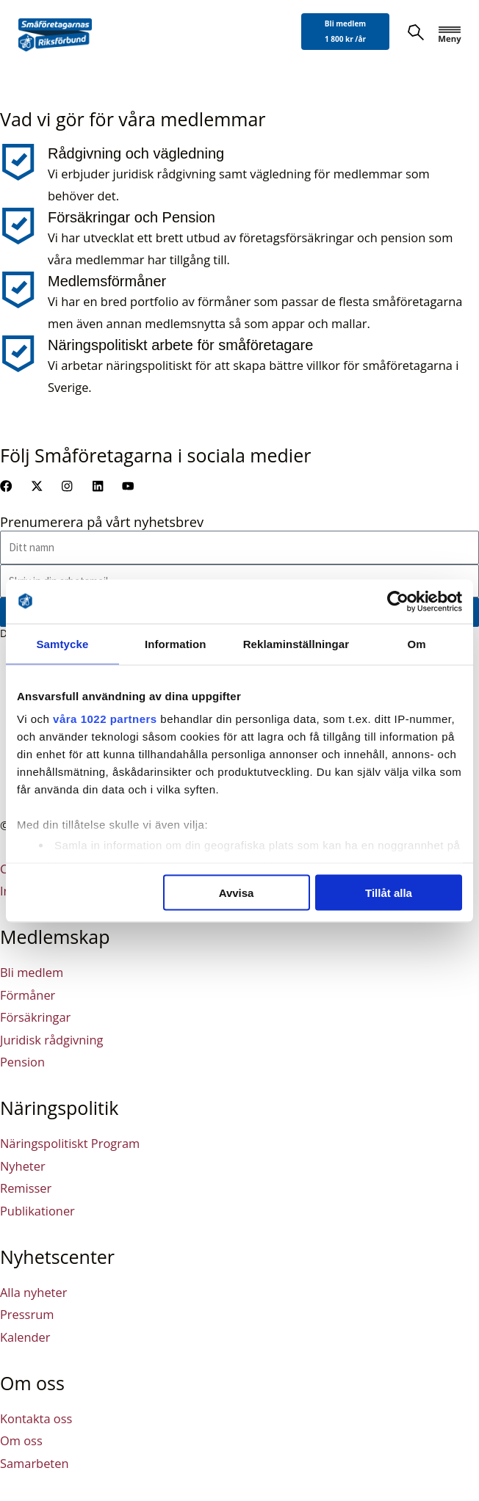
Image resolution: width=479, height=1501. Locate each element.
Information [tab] (175, 643)
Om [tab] (416, 643)
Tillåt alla (388, 892)
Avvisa (236, 892)
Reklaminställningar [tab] (296, 643)
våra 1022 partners (105, 719)
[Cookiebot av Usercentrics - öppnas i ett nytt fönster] (398, 601)
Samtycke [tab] (62, 643)
